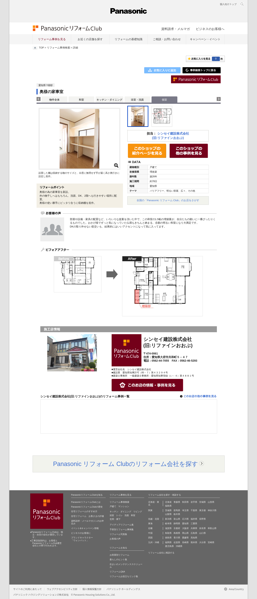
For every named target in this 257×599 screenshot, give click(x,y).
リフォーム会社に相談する (161, 552)
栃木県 (177, 514)
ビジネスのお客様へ (210, 29)
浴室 (112, 515)
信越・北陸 (153, 519)
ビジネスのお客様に (81, 533)
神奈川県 (212, 510)
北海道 (168, 502)
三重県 (194, 523)
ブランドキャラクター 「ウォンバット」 (82, 539)
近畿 (150, 528)
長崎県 (185, 542)
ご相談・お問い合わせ (167, 39)
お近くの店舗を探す (90, 39)
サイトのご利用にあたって (27, 589)
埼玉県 (185, 510)
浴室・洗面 (137, 99)
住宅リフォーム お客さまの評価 (87, 516)
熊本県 (194, 542)
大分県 (202, 542)
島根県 (177, 533)
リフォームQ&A (117, 571)
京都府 (177, 528)
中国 (150, 533)
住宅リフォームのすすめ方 (84, 511)
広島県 (194, 533)
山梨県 (168, 514)
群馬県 (177, 510)
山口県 (202, 533)
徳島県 (168, 537)
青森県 (177, 502)
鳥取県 (168, 533)
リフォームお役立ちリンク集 (124, 576)
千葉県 (194, 510)
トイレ (119, 515)
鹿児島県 (169, 546)
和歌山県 (212, 528)
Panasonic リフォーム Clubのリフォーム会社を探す (125, 463)
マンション (123, 506)
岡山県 (185, 533)
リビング (137, 511)
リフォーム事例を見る (52, 39)
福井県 (194, 519)
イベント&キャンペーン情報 (85, 528)
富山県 (177, 519)
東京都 (202, 510)
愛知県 (185, 523)
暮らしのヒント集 (118, 559)
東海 (150, 523)
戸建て (113, 506)
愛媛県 (185, 537)
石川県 (185, 519)
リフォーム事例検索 (58, 47)
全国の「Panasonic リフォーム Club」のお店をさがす (168, 200)
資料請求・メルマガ (175, 29)
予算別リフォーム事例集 (122, 529)
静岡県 (177, 523)
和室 (81, 99)
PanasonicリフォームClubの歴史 (87, 507)
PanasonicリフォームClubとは (85, 502)
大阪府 (185, 528)
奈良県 (202, 528)
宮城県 (202, 502)
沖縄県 (179, 546)
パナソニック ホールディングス (123, 589)
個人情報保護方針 (91, 589)
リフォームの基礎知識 (128, 39)
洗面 (127, 515)
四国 (150, 537)
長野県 (202, 519)
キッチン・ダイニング (109, 99)
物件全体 (54, 99)
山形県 (211, 502)
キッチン (114, 511)
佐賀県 (177, 542)
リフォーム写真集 (118, 534)
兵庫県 (194, 528)
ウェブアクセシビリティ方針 (62, 589)
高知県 (194, 537)
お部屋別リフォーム (119, 555)
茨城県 (168, 510)
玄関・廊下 (115, 519)
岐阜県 (168, 523)
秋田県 (185, 502)
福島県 (168, 506)
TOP (41, 47)
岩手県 (194, 502)
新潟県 (168, 519)
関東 (150, 510)
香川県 (177, 537)
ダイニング (125, 511)
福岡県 (168, 542)
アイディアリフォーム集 (122, 524)
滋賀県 (168, 528)
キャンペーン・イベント (205, 39)
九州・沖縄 (153, 542)
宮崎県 (211, 542)
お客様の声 (115, 539)
